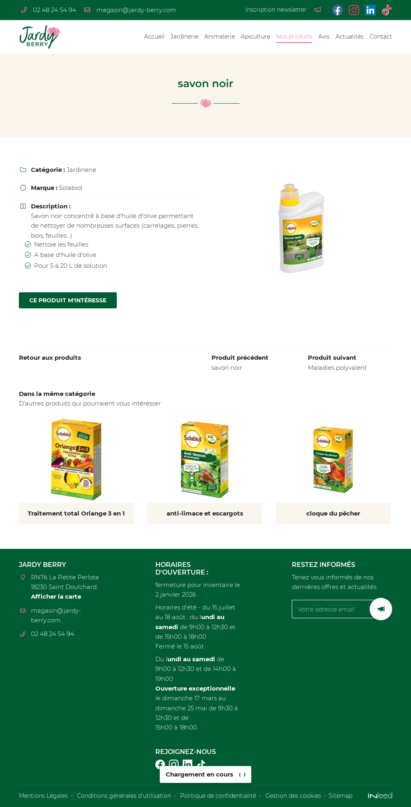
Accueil (154, 36)
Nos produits (294, 36)
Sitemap (340, 796)
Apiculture (255, 36)
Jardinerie (184, 36)
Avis (324, 36)
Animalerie (219, 36)
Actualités (350, 36)
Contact (381, 36)
